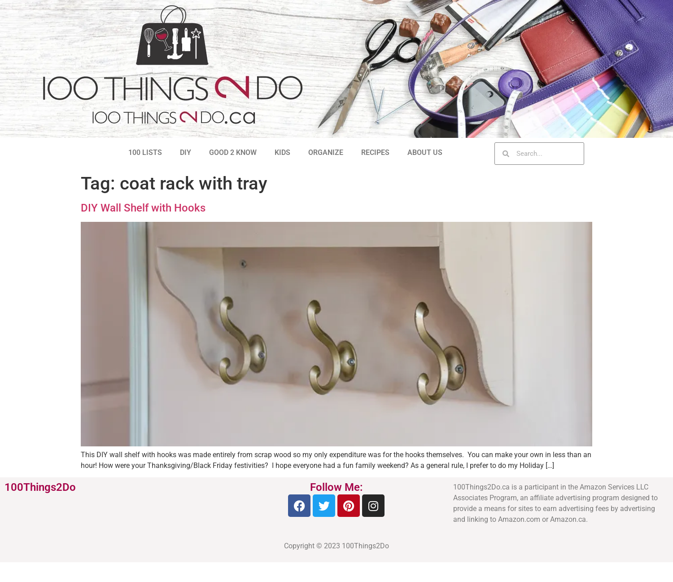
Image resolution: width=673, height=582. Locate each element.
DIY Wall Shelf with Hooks (143, 208)
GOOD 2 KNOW (233, 152)
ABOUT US (424, 152)
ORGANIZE (325, 152)
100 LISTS (145, 152)
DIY (185, 152)
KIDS (282, 152)
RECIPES (375, 152)
